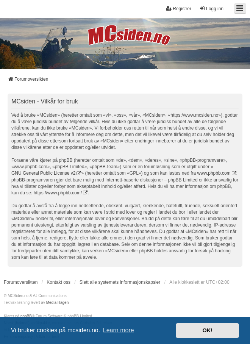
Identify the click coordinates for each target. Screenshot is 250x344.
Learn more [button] (118, 330)
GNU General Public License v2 (43, 173)
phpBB (26, 316)
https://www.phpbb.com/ (58, 192)
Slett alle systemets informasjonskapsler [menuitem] (120, 282)
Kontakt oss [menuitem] (58, 282)
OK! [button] (207, 330)
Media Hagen (57, 302)
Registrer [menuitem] (178, 8)
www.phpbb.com (214, 173)
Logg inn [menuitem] (211, 8)
